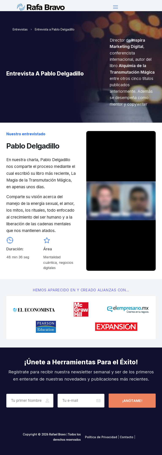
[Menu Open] (115, 7)
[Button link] (132, 401)
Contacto (126, 437)
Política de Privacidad (101, 437)
